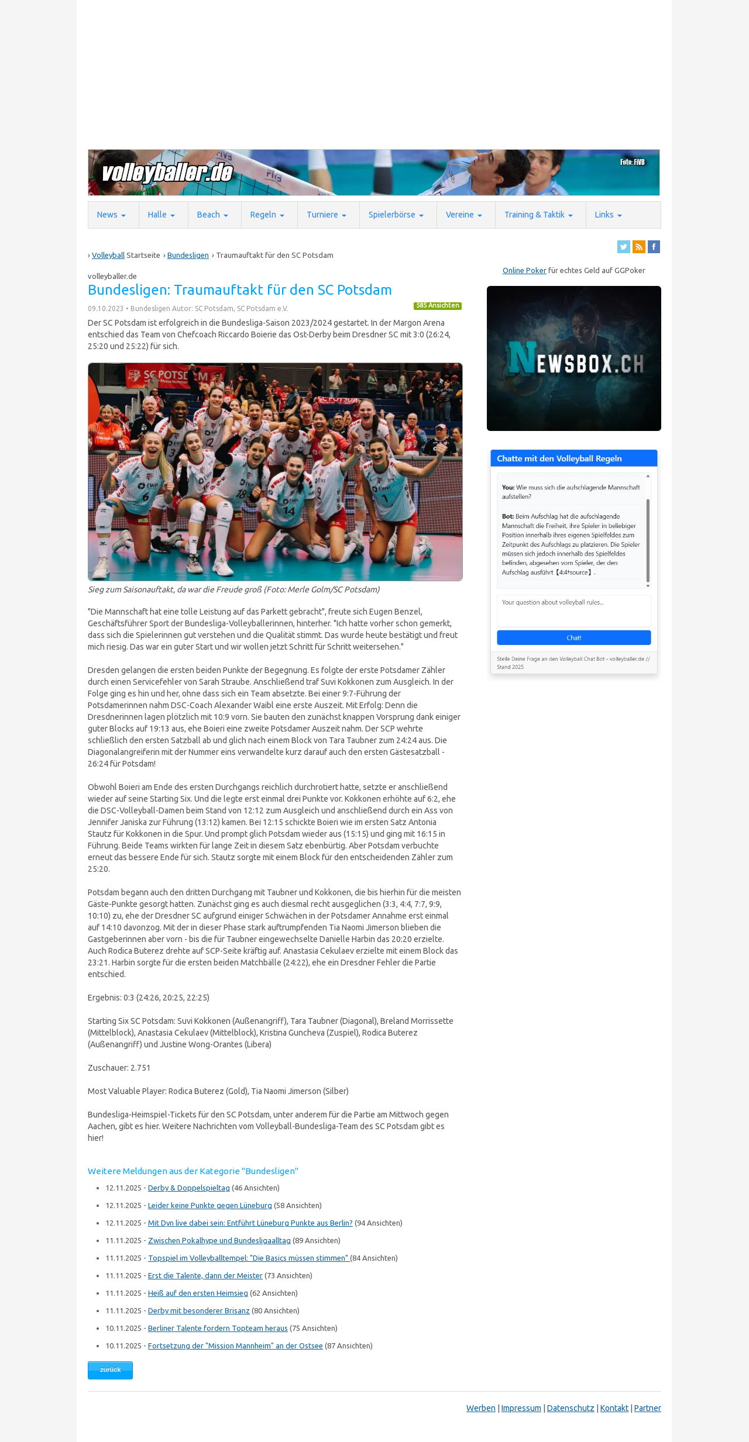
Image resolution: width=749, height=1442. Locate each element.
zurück (110, 1369)
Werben (481, 1408)
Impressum (521, 1408)
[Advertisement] (371, 74)
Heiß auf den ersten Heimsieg (198, 1293)
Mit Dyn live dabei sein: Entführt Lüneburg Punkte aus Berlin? (250, 1223)
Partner (647, 1408)
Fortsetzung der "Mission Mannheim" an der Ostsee (235, 1345)
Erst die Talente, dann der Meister (205, 1275)
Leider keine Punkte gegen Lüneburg (210, 1205)
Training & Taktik (534, 214)
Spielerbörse (392, 214)
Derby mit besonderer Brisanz (199, 1310)
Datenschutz (571, 1408)
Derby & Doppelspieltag (189, 1188)
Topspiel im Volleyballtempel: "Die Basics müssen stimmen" (249, 1258)
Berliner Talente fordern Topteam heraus (218, 1328)
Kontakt (614, 1408)
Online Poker (525, 270)
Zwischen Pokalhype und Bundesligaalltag (219, 1240)
